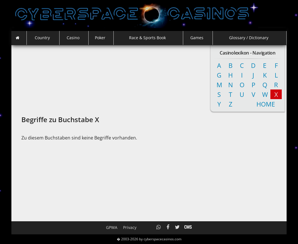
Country (42, 37)
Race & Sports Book (147, 37)
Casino (73, 37)
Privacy (129, 227)
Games (196, 37)
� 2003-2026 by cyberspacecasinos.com (149, 239)
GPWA (111, 227)
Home (260, 104)
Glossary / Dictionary (248, 37)
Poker (100, 37)
